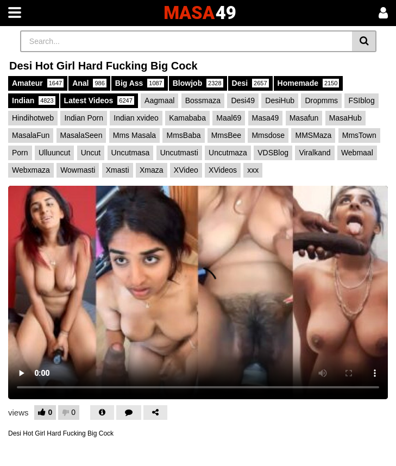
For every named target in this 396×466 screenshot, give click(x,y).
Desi (250, 83)
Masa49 (265, 118)
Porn (20, 152)
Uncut (91, 152)
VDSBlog (272, 152)
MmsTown (359, 135)
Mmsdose (268, 135)
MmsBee (226, 135)
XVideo (186, 170)
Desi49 (243, 100)
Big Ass (139, 83)
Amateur (38, 83)
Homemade (309, 83)
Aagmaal (159, 100)
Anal (89, 83)
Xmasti (117, 170)
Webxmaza (31, 170)
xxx (253, 170)
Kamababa (187, 118)
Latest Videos (99, 100)
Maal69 (228, 118)
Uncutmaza (228, 152)
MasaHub (345, 118)
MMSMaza (313, 135)
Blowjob (198, 83)
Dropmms (321, 100)
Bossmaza (203, 100)
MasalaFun (30, 135)
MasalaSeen (81, 135)
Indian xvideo (136, 118)
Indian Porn (83, 118)
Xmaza (152, 170)
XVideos (223, 170)
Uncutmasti (179, 152)
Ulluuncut (54, 152)
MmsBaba (183, 135)
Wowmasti (77, 170)
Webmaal (357, 152)
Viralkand (314, 152)
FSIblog (361, 100)
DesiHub (279, 100)
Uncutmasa (130, 152)
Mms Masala (134, 135)
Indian (33, 100)
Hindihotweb (33, 118)
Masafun (304, 118)
